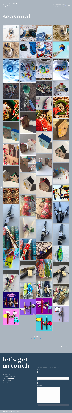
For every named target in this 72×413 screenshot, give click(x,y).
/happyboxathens (7, 380)
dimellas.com (17, 411)
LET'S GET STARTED (58, 4)
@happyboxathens (8, 382)
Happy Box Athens (5, 411)
